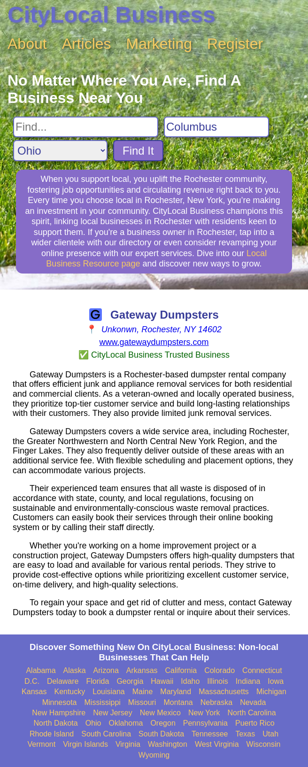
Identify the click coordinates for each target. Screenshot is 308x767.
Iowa (276, 681)
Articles (86, 43)
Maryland (175, 692)
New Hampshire (58, 713)
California (181, 670)
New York (204, 713)
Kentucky (69, 692)
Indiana (248, 681)
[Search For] (85, 127)
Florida (97, 681)
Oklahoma (126, 723)
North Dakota (55, 723)
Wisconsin (263, 744)
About (27, 43)
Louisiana (108, 692)
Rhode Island (52, 734)
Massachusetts (224, 692)
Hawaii (162, 681)
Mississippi (103, 702)
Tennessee (210, 734)
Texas (245, 734)
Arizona (106, 670)
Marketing (159, 43)
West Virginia (217, 744)
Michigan (271, 692)
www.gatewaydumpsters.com (153, 342)
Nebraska (216, 702)
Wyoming (154, 755)
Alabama (40, 670)
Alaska (74, 670)
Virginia (128, 744)
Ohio (93, 723)
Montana (177, 702)
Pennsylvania (205, 723)
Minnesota (59, 702)
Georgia (129, 681)
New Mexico (160, 713)
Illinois (217, 681)
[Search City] (216, 127)
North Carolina (251, 713)
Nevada (253, 702)
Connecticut (262, 670)
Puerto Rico (255, 723)
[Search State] (60, 150)
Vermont (42, 744)
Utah (270, 734)
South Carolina (106, 734)
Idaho (190, 681)
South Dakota (161, 734)
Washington (167, 744)
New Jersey (112, 713)
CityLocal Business (112, 14)
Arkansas (142, 670)
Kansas (34, 692)
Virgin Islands (85, 744)
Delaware (63, 681)
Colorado (219, 670)
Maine (142, 692)
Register (235, 43)
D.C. (31, 681)
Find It (138, 150)
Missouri (142, 702)
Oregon (162, 723)
